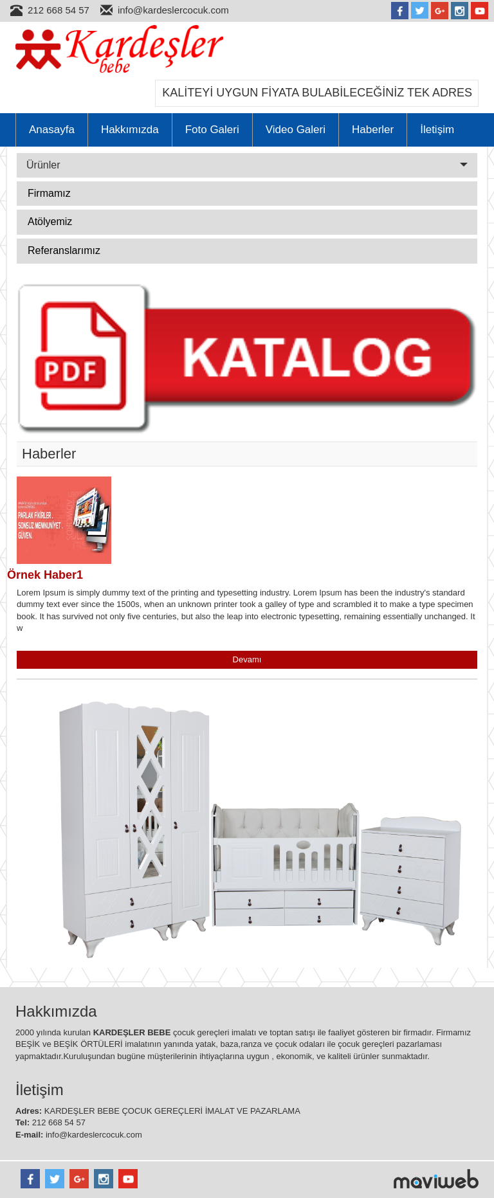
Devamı (247, 659)
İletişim (437, 129)
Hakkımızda (130, 129)
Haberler (373, 129)
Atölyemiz (50, 221)
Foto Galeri (212, 129)
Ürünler (247, 164)
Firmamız (49, 193)
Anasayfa (52, 129)
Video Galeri (295, 129)
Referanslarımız (64, 250)
